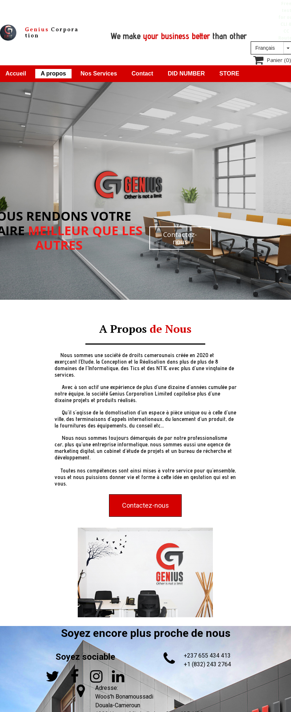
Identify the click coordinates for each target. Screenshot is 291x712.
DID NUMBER (186, 73)
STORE (229, 73)
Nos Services (99, 73)
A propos (53, 73)
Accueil (15, 73)
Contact (142, 73)
